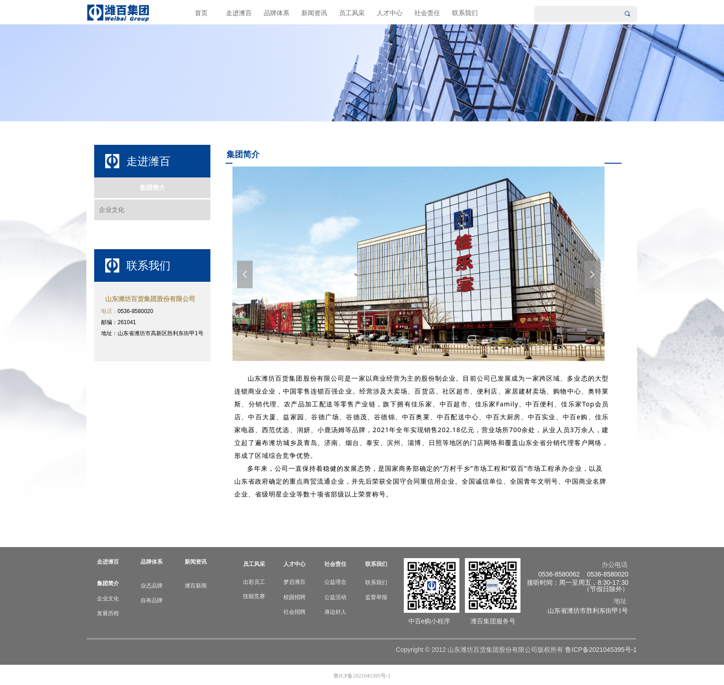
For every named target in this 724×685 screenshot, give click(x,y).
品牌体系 (276, 13)
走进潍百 (239, 13)
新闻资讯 (314, 13)
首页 (201, 13)
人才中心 (389, 13)
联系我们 (465, 13)
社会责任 (427, 13)
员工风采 (352, 13)
